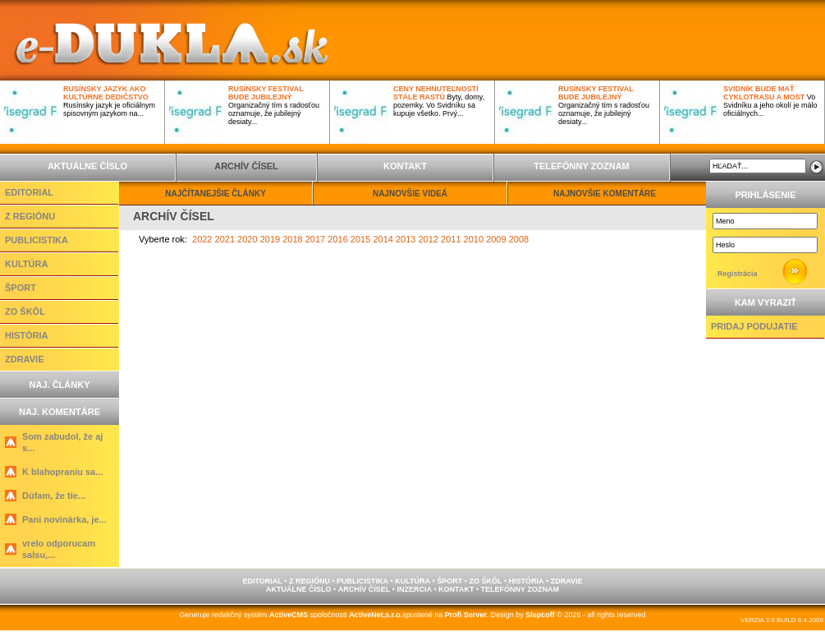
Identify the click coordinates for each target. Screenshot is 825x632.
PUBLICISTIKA (36, 240)
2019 (270, 239)
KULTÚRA (26, 264)
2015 (360, 239)
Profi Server (466, 615)
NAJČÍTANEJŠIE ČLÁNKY (215, 193)
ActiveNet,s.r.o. (375, 615)
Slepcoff (540, 615)
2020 (247, 239)
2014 (382, 239)
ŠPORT (20, 288)
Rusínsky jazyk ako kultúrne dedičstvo (106, 93)
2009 (496, 239)
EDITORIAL (29, 192)
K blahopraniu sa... (62, 472)
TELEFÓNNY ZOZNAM (582, 166)
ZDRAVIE (24, 359)
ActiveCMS (288, 615)
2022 (202, 239)
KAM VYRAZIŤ (765, 302)
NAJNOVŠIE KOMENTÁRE (604, 193)
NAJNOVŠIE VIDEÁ (410, 193)
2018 (292, 239)
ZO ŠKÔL (25, 311)
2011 (451, 239)
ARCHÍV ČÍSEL (246, 166)
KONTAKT (405, 166)
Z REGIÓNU (30, 216)
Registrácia (737, 274)
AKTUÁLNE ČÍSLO (87, 166)
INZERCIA (414, 589)
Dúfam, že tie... (53, 496)
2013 (405, 239)
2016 (337, 239)
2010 (474, 239)
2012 (428, 239)
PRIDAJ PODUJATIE (754, 326)
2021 (225, 239)
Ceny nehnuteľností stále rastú (436, 93)
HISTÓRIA (26, 335)
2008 (519, 239)
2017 (315, 239)
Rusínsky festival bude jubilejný (266, 93)
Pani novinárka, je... (64, 519)
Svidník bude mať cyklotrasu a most (763, 93)
